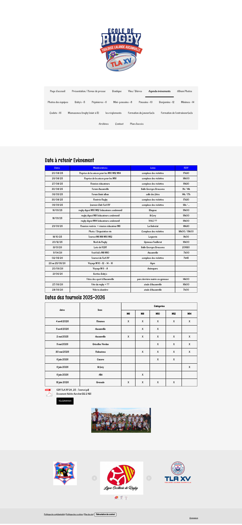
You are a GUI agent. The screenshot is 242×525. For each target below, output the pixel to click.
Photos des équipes (58, 102)
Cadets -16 (55, 113)
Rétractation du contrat (103, 515)
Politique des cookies (72, 515)
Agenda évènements (159, 91)
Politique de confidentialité (52, 515)
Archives (103, 124)
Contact (119, 124)
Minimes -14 (187, 102)
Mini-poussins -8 (122, 102)
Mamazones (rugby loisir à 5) (83, 113)
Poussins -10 (145, 102)
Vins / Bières (135, 91)
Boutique (117, 91)
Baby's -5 (80, 102)
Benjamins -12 (166, 102)
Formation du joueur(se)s (141, 113)
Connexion (196, 519)
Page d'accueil (57, 91)
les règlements (113, 113)
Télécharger (62, 401)
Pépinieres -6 (99, 102)
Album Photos (184, 91)
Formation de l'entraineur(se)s (177, 113)
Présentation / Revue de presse (89, 91)
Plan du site (86, 515)
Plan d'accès (136, 124)
